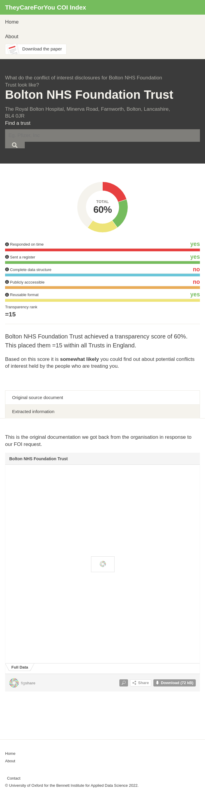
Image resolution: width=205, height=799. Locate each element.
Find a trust (17, 123)
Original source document (37, 397)
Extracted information (33, 411)
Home (12, 22)
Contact (14, 778)
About (11, 36)
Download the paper (42, 49)
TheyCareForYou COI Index (45, 7)
